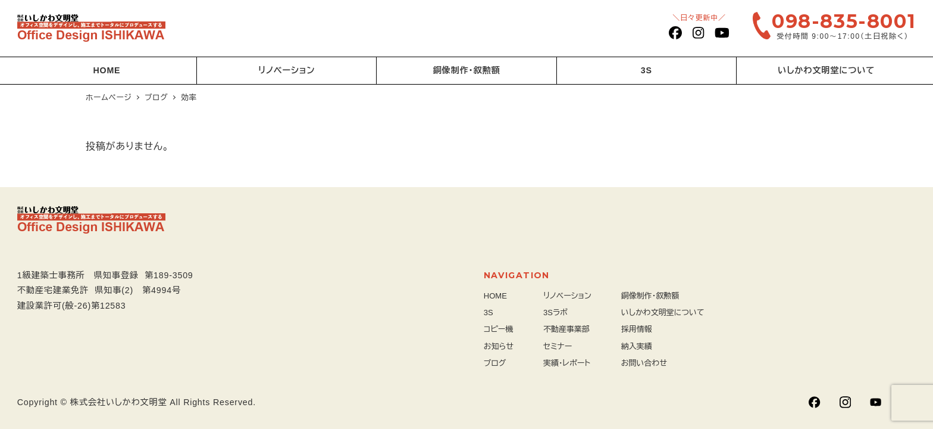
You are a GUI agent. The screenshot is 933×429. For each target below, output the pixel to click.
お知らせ (499, 346)
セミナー (557, 346)
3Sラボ (555, 312)
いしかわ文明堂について (663, 312)
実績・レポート (566, 363)
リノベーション (567, 295)
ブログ (495, 363)
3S (488, 312)
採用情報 (636, 329)
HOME (495, 295)
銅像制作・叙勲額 (650, 295)
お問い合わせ (644, 363)
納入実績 (636, 346)
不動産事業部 (566, 329)
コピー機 (499, 329)
